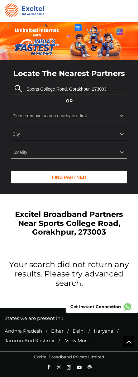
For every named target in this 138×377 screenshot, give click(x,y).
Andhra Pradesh (23, 331)
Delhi (79, 331)
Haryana (103, 331)
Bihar (57, 331)
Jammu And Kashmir (30, 340)
